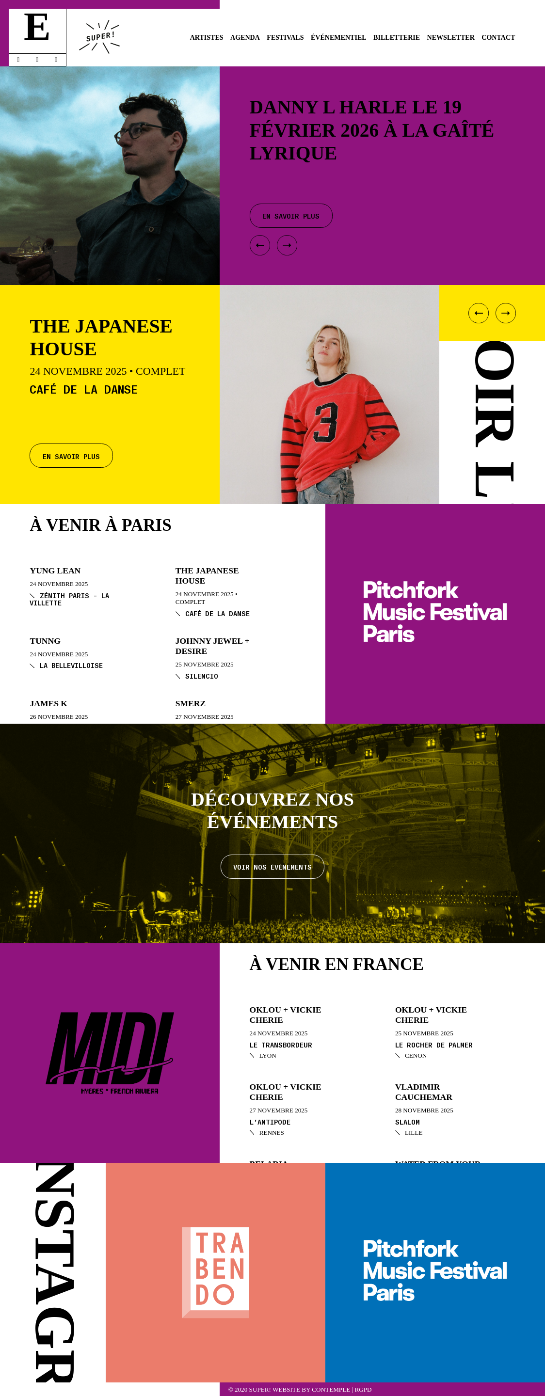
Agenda (245, 37)
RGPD (362, 1389)
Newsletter (451, 37)
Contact (498, 37)
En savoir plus (71, 455)
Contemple (331, 1389)
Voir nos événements (272, 866)
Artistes (207, 37)
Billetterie (396, 37)
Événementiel (339, 37)
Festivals (285, 37)
